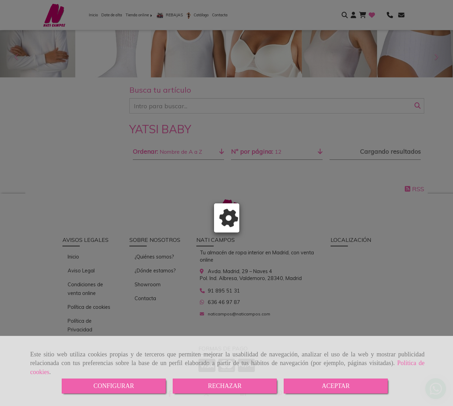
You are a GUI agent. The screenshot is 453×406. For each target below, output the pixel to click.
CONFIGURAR (113, 385)
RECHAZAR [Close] (224, 385)
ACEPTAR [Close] (336, 385)
